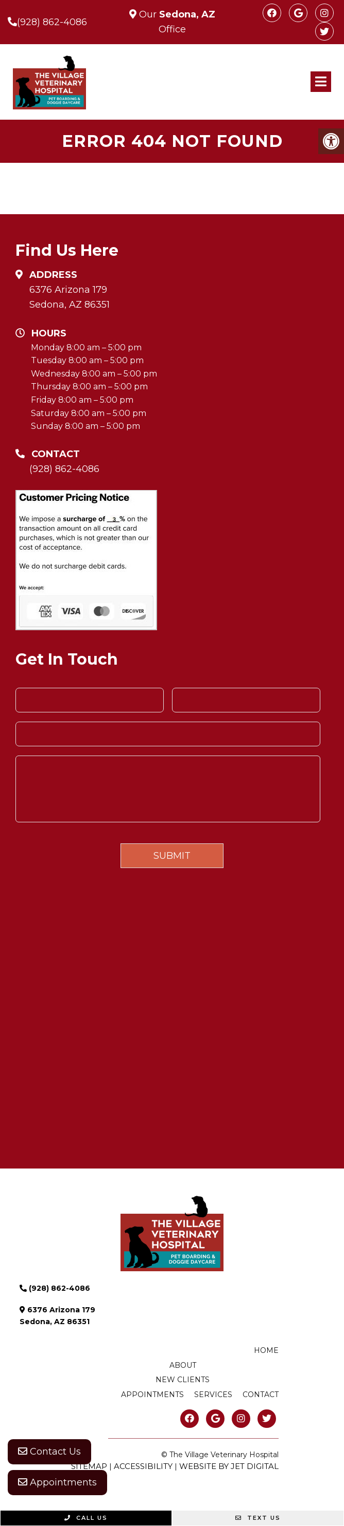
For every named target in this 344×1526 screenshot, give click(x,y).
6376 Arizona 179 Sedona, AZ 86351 (69, 297)
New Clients (183, 1379)
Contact (261, 1394)
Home (266, 1350)
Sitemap (89, 1466)
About (182, 1365)
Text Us (258, 1517)
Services (213, 1394)
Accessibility (143, 1466)
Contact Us (49, 1451)
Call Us (86, 1517)
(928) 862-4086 (52, 22)
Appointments (57, 1482)
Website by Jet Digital (229, 1466)
